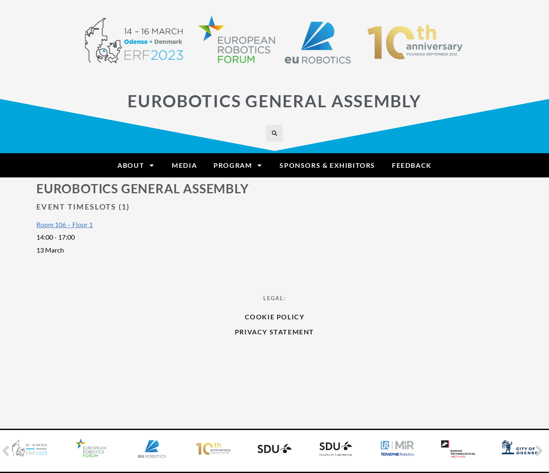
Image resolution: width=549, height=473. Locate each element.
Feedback (412, 165)
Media (184, 165)
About (136, 165)
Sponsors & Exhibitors (327, 165)
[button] (274, 133)
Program (238, 165)
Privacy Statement (274, 358)
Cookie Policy (275, 343)
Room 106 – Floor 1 (64, 224)
